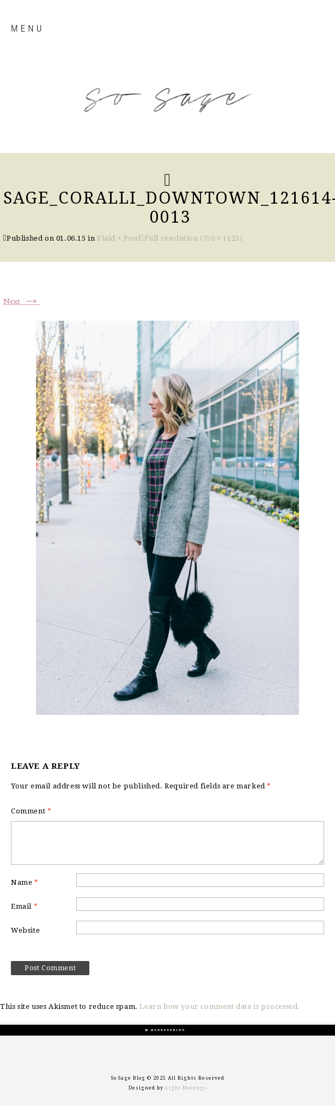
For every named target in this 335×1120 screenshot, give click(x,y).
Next (22, 301)
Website (25, 930)
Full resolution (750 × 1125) (193, 238)
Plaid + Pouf (119, 238)
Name (25, 882)
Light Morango (185, 1088)
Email (24, 906)
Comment (31, 811)
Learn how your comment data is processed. (219, 1006)
